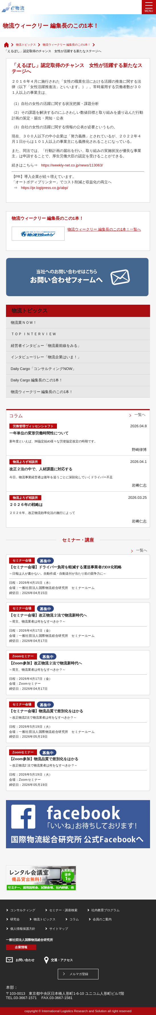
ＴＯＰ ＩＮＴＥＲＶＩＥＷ (33, 334)
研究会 (15, 919)
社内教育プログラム (105, 910)
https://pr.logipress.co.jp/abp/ (44, 188)
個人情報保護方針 (22, 928)
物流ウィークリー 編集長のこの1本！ (67, 44)
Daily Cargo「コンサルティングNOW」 (43, 369)
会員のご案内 (102, 919)
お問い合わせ (25, 960)
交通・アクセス (62, 960)
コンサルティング (22, 910)
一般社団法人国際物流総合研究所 (29, 939)
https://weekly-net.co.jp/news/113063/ (72, 165)
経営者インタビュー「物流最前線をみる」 (46, 345)
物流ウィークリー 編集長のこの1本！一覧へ (104, 229)
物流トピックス (26, 44)
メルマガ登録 (78, 974)
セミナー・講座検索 (63, 910)
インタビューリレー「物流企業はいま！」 (46, 357)
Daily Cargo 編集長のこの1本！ (37, 380)
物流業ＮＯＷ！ (24, 322)
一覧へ (139, 414)
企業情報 (21, 947)
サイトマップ (58, 928)
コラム (74, 919)
